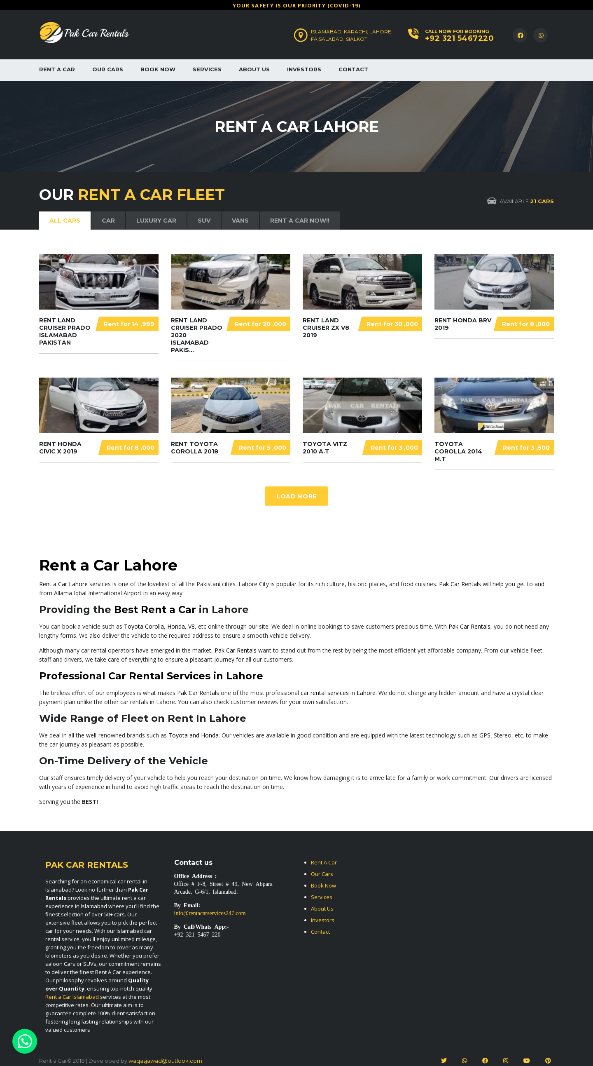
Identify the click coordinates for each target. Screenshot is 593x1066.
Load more (297, 496)
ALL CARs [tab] (64, 220)
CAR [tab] (108, 220)
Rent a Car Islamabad (72, 996)
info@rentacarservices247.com (210, 913)
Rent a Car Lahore (63, 584)
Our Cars (107, 69)
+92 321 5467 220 (197, 934)
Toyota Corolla (144, 626)
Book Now (157, 69)
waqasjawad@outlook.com (165, 1060)
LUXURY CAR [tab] (156, 220)
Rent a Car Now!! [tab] (299, 220)
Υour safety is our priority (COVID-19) (296, 5)
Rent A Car (57, 69)
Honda (176, 626)
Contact (353, 69)
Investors (304, 69)
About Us (254, 69)
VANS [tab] (240, 220)
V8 (191, 626)
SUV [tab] (204, 220)
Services (207, 69)
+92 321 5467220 (459, 38)
